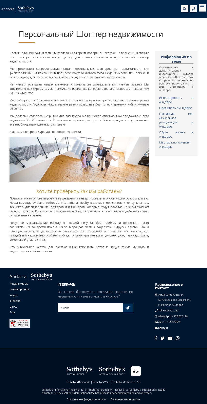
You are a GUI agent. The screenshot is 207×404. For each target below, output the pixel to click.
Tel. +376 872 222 (166, 310)
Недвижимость (19, 283)
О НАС (13, 306)
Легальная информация (125, 399)
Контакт (161, 328)
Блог (12, 312)
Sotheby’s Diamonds (78, 382)
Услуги (14, 295)
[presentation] (88, 322)
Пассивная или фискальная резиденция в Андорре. (176, 120)
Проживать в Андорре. (176, 108)
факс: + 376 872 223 (168, 322)
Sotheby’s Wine (101, 382)
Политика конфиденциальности (86, 399)
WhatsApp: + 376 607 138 (171, 316)
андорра (15, 301)
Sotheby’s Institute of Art (126, 382)
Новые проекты (20, 289)
